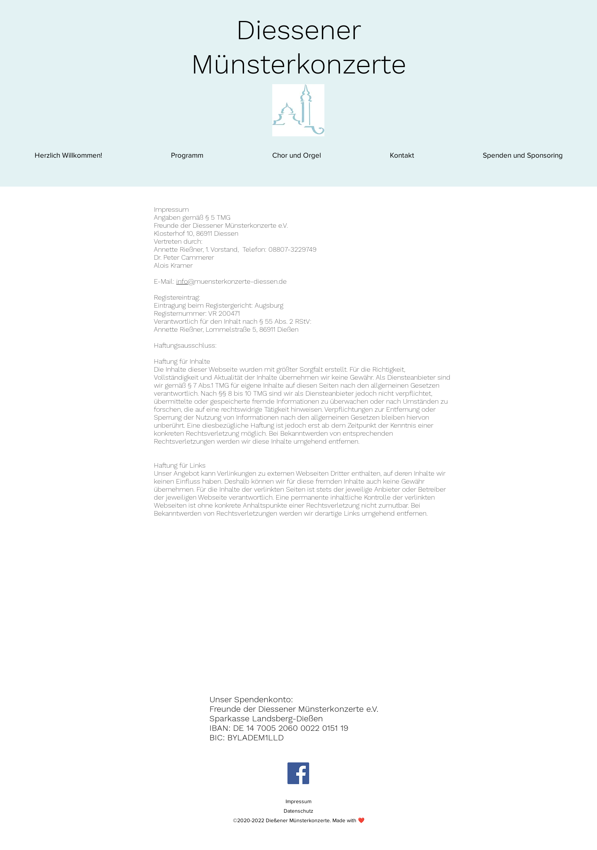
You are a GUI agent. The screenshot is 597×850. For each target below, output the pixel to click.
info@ (185, 281)
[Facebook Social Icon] (298, 773)
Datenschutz (298, 811)
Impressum (298, 801)
